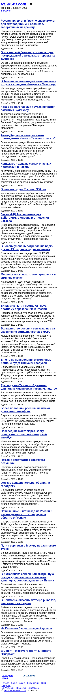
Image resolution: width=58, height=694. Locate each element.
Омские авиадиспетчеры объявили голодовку (25, 484)
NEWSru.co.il (8, 688)
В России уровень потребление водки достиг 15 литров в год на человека (27, 248)
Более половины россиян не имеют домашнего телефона (25, 410)
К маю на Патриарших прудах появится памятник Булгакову (28, 108)
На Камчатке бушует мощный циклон (26, 628)
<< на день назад (7, 676)
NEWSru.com (13, 4)
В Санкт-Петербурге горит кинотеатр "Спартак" (26, 652)
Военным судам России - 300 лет (23, 189)
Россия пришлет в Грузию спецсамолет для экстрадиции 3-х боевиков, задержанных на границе (28, 24)
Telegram (6, 685)
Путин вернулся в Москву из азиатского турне (28, 547)
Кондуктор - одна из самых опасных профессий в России (26, 165)
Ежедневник (33, 683)
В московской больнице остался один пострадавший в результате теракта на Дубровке (28, 55)
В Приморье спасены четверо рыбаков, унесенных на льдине (28, 602)
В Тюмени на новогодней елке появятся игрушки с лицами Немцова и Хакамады (28, 83)
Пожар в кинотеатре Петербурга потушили (23, 461)
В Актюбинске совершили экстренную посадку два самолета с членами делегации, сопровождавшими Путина (27, 577)
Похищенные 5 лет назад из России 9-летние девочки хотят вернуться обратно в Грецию (27, 514)
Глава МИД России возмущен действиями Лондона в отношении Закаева (25, 217)
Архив (22, 683)
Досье (14, 683)
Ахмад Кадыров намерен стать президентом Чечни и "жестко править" (28, 137)
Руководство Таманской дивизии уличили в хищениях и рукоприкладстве (29, 387)
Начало (5, 683)
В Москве (21, 688)
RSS (43, 683)
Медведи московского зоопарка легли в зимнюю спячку (28, 276)
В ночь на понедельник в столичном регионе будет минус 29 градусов (26, 361)
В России (6, 10)
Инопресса (33, 688)
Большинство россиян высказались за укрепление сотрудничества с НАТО (28, 330)
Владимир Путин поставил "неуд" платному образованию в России (24, 307)
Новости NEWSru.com (15, 690)
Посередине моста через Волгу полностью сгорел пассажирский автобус (24, 434)
